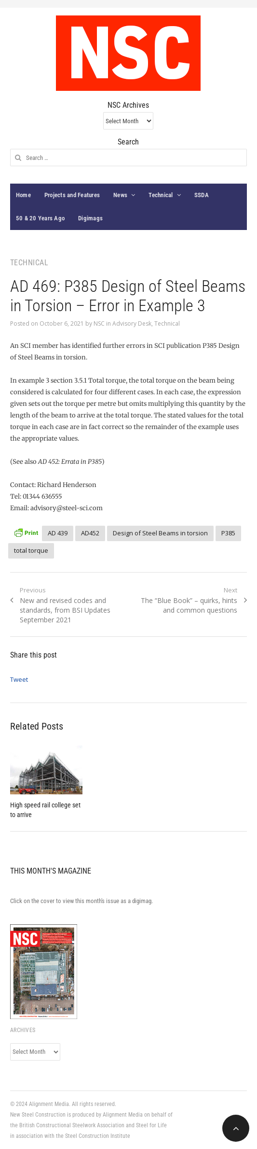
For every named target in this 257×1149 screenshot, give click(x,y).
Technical (161, 195)
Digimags (90, 218)
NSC (99, 323)
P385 (228, 533)
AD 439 (58, 533)
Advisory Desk (131, 323)
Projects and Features (72, 195)
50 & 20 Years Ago (40, 218)
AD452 (90, 533)
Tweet (19, 679)
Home (23, 195)
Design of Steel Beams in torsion (160, 533)
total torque (31, 550)
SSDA (201, 195)
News (120, 195)
